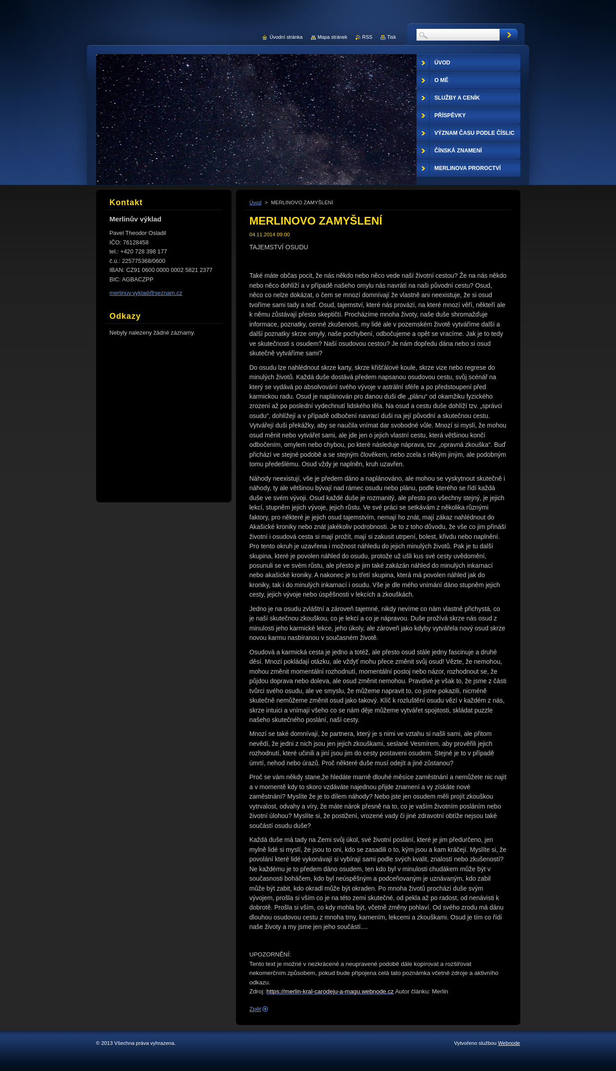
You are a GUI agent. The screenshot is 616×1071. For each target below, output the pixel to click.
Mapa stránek (332, 37)
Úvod (256, 202)
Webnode (509, 1043)
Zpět (255, 1009)
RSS (367, 37)
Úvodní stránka (285, 37)
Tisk (391, 37)
